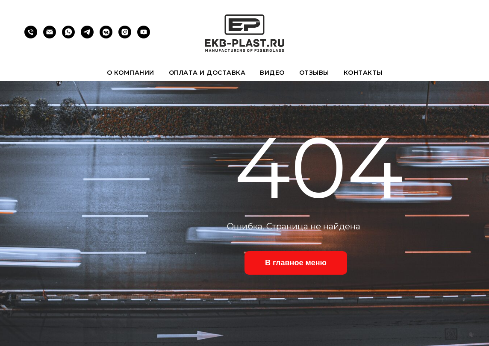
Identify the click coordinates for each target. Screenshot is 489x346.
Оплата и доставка (207, 72)
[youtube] (143, 36)
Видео (272, 72)
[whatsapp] (68, 36)
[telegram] (87, 36)
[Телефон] (30, 36)
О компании (130, 72)
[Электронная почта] (49, 36)
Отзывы (314, 72)
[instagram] (124, 36)
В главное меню (296, 262)
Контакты (363, 72)
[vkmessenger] (106, 36)
